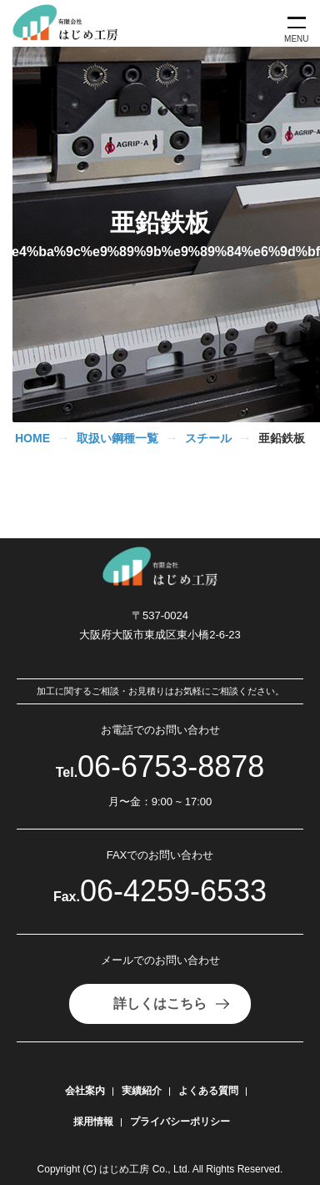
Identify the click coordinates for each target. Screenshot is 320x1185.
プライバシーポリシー (180, 1121)
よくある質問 (208, 1091)
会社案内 (85, 1091)
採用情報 (93, 1121)
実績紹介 (142, 1091)
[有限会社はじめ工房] (71, 23)
